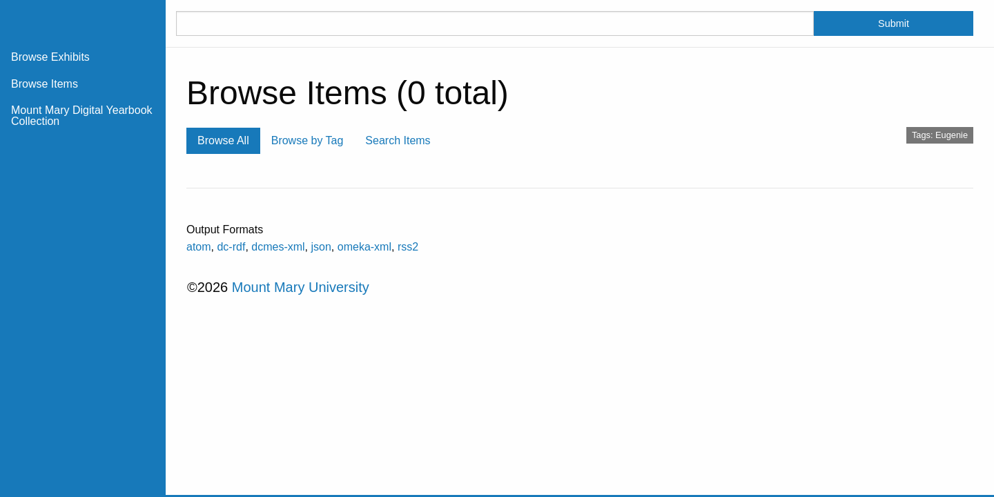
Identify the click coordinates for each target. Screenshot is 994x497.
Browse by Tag (307, 140)
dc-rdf (231, 247)
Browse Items (44, 84)
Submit (893, 23)
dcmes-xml (277, 247)
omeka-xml (364, 247)
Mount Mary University (300, 287)
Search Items (397, 140)
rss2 (408, 247)
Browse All (223, 140)
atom (198, 247)
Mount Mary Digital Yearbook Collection (82, 115)
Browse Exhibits (50, 57)
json (321, 247)
